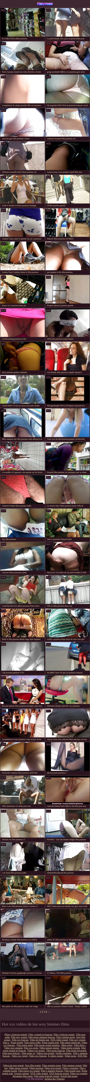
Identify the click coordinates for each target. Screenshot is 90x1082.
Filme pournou (45, 3)
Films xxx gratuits (78, 1073)
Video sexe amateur (13, 1048)
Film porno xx (28, 1053)
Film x (6, 1042)
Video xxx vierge (20, 1056)
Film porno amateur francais (41, 1037)
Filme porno (70, 1056)
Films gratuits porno (51, 1065)
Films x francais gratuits (16, 1034)
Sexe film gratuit (33, 1065)
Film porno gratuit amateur (47, 1045)
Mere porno (67, 1045)
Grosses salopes (21, 1073)
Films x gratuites (70, 1068)
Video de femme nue (39, 1040)
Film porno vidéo (32, 1042)
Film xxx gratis (31, 1048)
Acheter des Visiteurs (55, 1079)
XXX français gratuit (59, 1073)
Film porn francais (12, 1053)
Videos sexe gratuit (45, 1053)
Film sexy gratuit (19, 1037)
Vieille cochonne (64, 1053)
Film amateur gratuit (72, 1065)
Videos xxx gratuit (36, 1050)
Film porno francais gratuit (46, 1076)
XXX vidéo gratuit (59, 1040)
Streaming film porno (22, 1076)
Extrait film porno (68, 1076)
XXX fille (82, 1056)
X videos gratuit (56, 1056)
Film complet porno (65, 1037)
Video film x (80, 1045)
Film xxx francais (20, 1040)
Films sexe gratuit (53, 1068)
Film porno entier (25, 1045)
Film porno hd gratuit (76, 1050)
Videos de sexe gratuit (13, 1065)
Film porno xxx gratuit (29, 1071)
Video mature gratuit (49, 1048)
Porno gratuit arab (50, 1042)
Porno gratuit (17, 1042)
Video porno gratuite (70, 1048)
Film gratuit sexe (72, 1071)
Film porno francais (55, 1050)
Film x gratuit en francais (40, 1034)
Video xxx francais (38, 1056)
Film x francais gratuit (64, 1034)
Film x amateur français (52, 1071)
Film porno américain (70, 1042)
